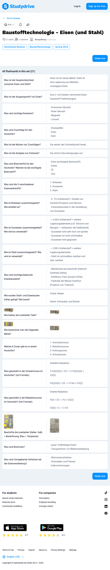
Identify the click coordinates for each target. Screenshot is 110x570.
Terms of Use (8, 550)
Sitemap (72, 550)
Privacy (21, 550)
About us (43, 550)
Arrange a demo (46, 506)
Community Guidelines (12, 506)
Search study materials (12, 498)
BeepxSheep (40, 39)
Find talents (44, 498)
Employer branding (47, 502)
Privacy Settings (58, 550)
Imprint (31, 550)
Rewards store (8, 502)
